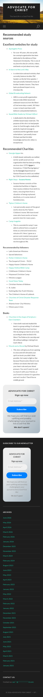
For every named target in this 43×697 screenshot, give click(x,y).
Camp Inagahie (15, 221)
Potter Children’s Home (18, 258)
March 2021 (8, 656)
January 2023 (8, 589)
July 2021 (7, 637)
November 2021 (9, 618)
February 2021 (9, 661)
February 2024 (9, 560)
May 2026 (7, 522)
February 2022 (9, 603)
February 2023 (9, 584)
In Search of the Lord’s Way (19, 69)
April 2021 (7, 651)
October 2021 (8, 623)
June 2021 (7, 642)
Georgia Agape (14, 153)
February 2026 (9, 537)
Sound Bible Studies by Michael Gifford (23, 114)
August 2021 (8, 632)
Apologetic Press (15, 49)
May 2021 (7, 646)
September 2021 (9, 627)
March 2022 (8, 599)
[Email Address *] (21, 401)
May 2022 (7, 594)
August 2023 (8, 565)
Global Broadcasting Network (20, 93)
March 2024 (8, 556)
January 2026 (8, 541)
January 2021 (8, 665)
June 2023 (7, 570)
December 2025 (9, 546)
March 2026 (8, 532)
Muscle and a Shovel (17, 346)
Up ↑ (35, 692)
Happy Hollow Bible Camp (19, 268)
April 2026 (7, 527)
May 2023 (7, 575)
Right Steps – (20, 179)
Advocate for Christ (21, 8)
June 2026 (7, 518)
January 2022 (8, 608)
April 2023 (7, 580)
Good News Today (16, 281)
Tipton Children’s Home (18, 203)
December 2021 (9, 613)
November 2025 (9, 551)
